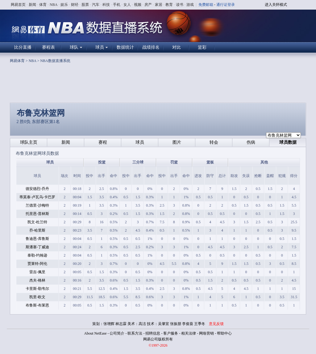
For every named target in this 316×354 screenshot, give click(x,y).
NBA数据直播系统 (55, 61)
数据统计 (125, 47)
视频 (137, 4)
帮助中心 (224, 333)
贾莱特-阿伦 (37, 263)
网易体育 (17, 61)
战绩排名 (151, 47)
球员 (99, 47)
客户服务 (170, 333)
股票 (85, 4)
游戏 (190, 4)
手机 (116, 4)
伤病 (251, 142)
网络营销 (206, 333)
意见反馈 (216, 324)
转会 (214, 142)
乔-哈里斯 (37, 230)
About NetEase (95, 333)
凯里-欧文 (37, 297)
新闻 (32, 4)
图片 (177, 142)
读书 (179, 4)
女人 (127, 4)
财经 (74, 4)
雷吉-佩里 (37, 272)
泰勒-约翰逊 (37, 255)
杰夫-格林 (37, 280)
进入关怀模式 (276, 4)
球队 (74, 47)
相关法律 (188, 333)
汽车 (95, 4)
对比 (176, 47)
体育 (43, 4)
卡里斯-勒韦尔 (37, 288)
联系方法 (134, 333)
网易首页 (18, 4)
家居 (158, 4)
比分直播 (22, 47)
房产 (148, 4)
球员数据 (288, 142)
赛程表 (48, 47)
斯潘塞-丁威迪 (37, 247)
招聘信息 (152, 333)
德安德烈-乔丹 (37, 189)
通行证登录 (225, 4)
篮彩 (202, 47)
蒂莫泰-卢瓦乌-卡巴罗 (37, 197)
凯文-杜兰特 (37, 222)
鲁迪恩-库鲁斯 (37, 239)
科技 (106, 4)
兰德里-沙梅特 (37, 205)
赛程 (102, 142)
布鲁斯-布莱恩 (37, 305)
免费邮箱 (205, 4)
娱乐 (64, 4)
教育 (169, 4)
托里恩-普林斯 (37, 214)
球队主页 (28, 142)
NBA (53, 4)
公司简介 (117, 333)
